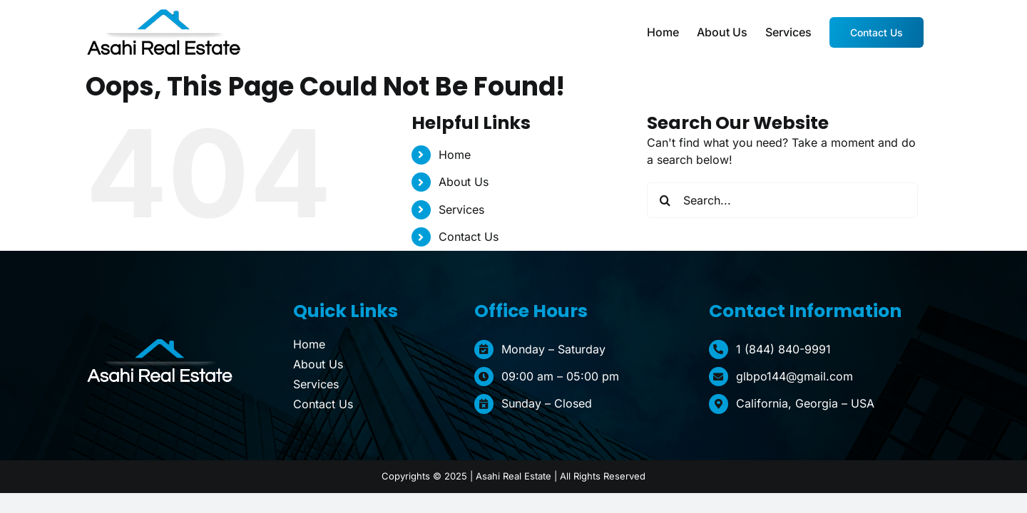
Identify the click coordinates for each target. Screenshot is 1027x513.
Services (461, 209)
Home (455, 154)
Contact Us (469, 236)
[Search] (665, 200)
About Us (464, 182)
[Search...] (782, 200)
